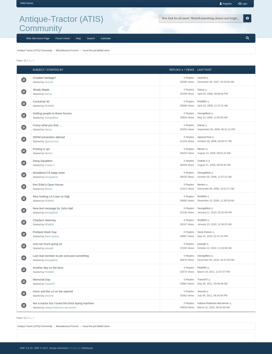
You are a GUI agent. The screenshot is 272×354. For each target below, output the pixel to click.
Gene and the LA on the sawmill (53, 291)
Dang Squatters (43, 160)
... (32, 60)
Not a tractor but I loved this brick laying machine (63, 303)
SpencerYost (52, 141)
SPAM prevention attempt (49, 137)
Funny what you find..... (47, 125)
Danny (48, 94)
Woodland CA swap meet (49, 172)
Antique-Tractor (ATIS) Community (61, 23)
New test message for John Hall (53, 208)
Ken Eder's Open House (48, 184)
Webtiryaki (87, 348)
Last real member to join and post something (61, 255)
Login (242, 3)
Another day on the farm (48, 267)
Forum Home (63, 38)
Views (190, 69)
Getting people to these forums (52, 113)
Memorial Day (41, 279)
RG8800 (49, 105)
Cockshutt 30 (41, 101)
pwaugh (49, 248)
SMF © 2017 (41, 348)
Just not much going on (47, 243)
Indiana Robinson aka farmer (60, 307)
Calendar (106, 38)
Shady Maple (41, 89)
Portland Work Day (45, 232)
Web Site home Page (37, 38)
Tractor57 (50, 283)
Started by (55, 69)
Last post (204, 69)
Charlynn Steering (44, 220)
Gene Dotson (52, 236)
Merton (48, 153)
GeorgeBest (51, 117)
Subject (39, 69)
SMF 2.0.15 (26, 348)
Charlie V (50, 165)
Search (91, 38)
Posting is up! (41, 149)
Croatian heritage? (44, 77)
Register (225, 3)
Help (78, 38)
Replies (176, 69)
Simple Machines (58, 348)
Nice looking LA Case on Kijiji (51, 196)
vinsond (49, 82)
